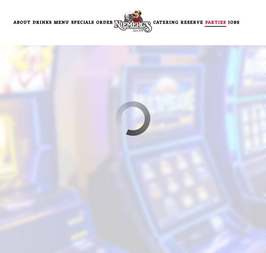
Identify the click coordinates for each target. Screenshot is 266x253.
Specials (82, 22)
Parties (215, 22)
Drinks (42, 22)
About (22, 22)
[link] (133, 21)
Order (104, 22)
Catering (165, 22)
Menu (61, 22)
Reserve (191, 22)
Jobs (233, 22)
